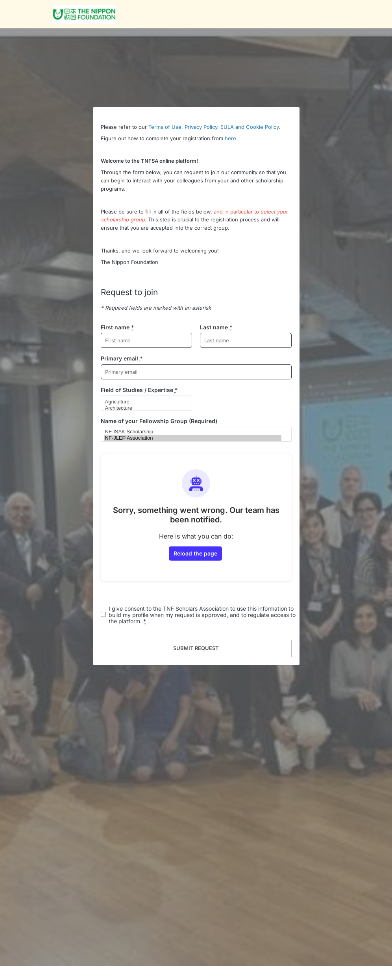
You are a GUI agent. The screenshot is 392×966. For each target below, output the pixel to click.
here (230, 138)
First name (117, 327)
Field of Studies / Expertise (139, 389)
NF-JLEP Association (192, 438)
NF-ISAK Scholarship (192, 432)
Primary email (122, 358)
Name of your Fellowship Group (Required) (159, 421)
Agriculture (143, 402)
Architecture (143, 408)
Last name (216, 327)
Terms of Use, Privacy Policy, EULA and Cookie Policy (213, 127)
